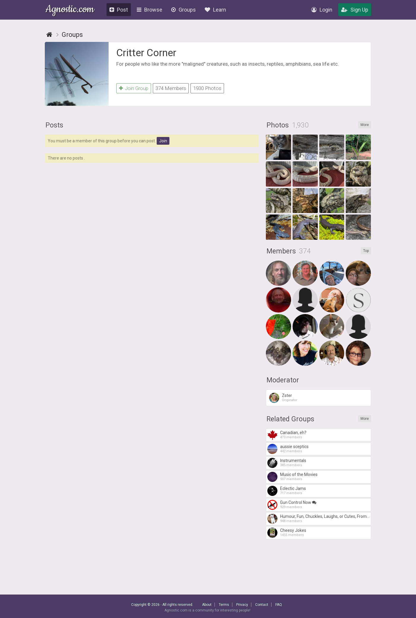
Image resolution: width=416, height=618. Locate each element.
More (365, 125)
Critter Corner (146, 53)
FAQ (278, 605)
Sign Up (354, 10)
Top (366, 251)
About (207, 605)
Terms (224, 605)
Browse (149, 10)
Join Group (133, 88)
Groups (183, 10)
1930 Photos (207, 88)
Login (321, 10)
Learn (215, 10)
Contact (261, 605)
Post (118, 10)
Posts (54, 125)
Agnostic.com (70, 10)
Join (163, 140)
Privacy (242, 605)
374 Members (170, 88)
